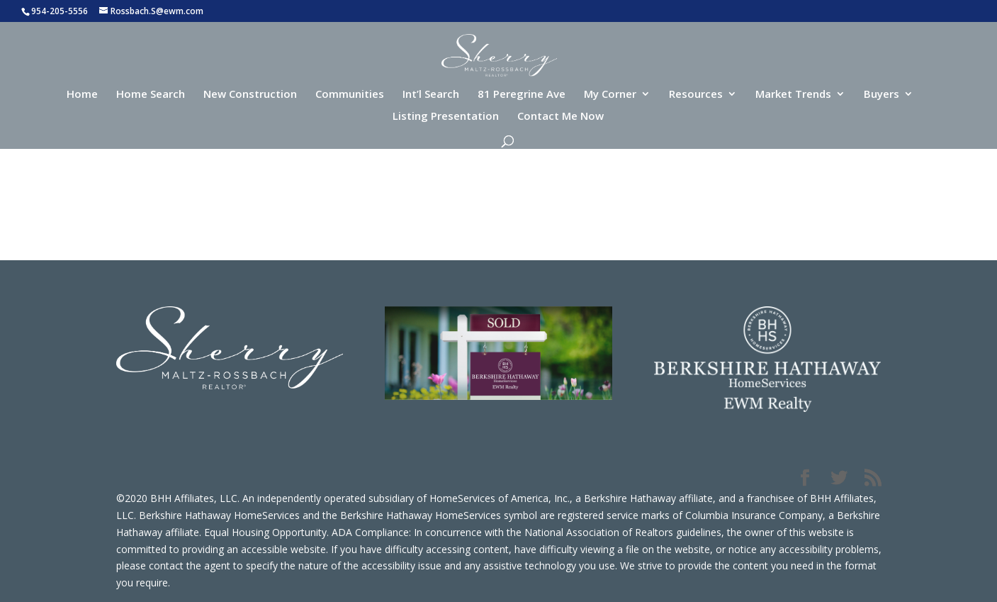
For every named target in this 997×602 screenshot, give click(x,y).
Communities (349, 95)
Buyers (881, 95)
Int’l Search (430, 95)
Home (82, 95)
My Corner (610, 95)
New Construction (250, 95)
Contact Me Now (560, 117)
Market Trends (793, 95)
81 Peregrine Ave (521, 95)
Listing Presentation (446, 117)
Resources (696, 95)
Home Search (150, 95)
